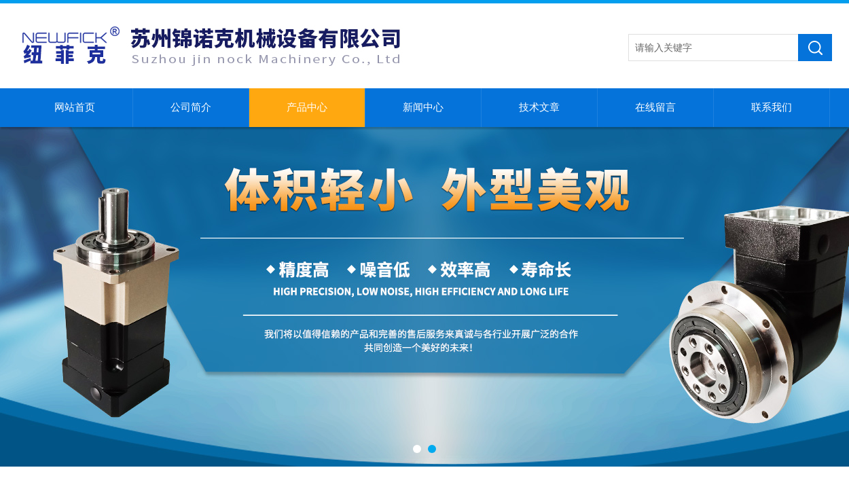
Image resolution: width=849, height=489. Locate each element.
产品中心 (307, 107)
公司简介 (190, 107)
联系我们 (771, 107)
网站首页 (74, 107)
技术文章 (539, 107)
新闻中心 (423, 107)
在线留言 (655, 107)
